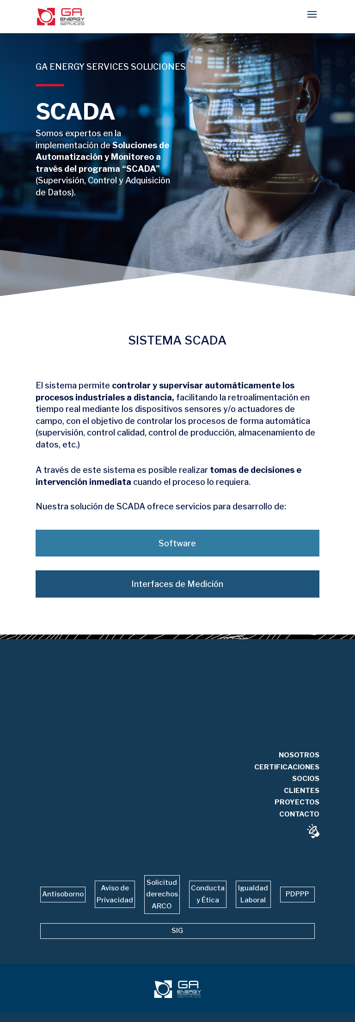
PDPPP (297, 894)
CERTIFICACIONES (286, 777)
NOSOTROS (299, 765)
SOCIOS (305, 789)
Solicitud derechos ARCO (162, 894)
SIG (177, 930)
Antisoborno (63, 894)
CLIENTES (301, 801)
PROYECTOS (297, 812)
